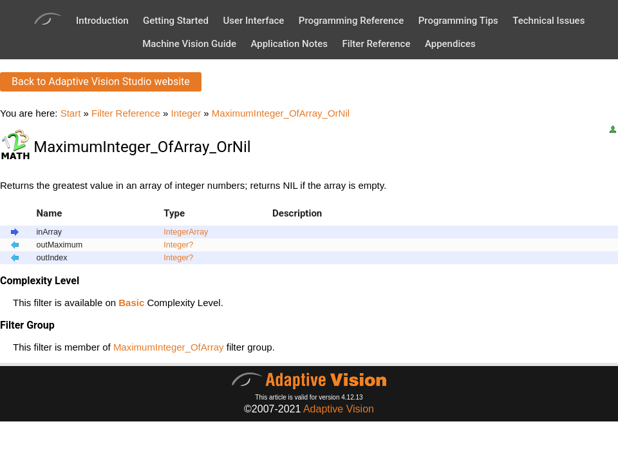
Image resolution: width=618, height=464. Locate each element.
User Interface (253, 20)
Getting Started (176, 20)
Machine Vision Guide (189, 44)
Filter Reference (376, 44)
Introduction (102, 20)
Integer (186, 113)
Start (71, 113)
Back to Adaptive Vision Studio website (101, 81)
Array (198, 232)
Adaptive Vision (338, 408)
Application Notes (289, 44)
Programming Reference (351, 20)
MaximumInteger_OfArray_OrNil (281, 113)
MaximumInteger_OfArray (168, 347)
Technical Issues (548, 20)
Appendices (450, 44)
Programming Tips (458, 20)
